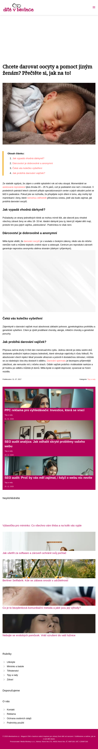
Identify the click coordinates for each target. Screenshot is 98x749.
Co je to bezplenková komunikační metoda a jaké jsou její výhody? (42, 607)
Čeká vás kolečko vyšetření (27, 168)
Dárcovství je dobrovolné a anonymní (32, 163)
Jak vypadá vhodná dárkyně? (28, 158)
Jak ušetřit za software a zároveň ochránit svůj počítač (34, 552)
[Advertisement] (49, 34)
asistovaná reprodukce (14, 187)
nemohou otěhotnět (37, 198)
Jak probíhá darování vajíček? (28, 173)
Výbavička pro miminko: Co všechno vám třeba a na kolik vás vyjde (42, 525)
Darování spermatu (56, 360)
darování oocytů (32, 241)
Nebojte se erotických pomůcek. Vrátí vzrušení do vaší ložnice (39, 635)
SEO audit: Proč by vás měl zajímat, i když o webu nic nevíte (48, 477)
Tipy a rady (91, 379)
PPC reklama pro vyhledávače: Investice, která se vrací (44, 410)
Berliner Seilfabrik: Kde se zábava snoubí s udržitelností (35, 580)
